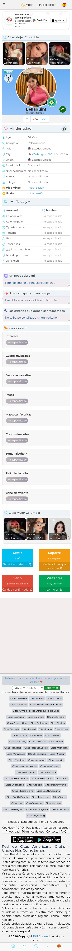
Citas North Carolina (16, 778)
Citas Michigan (59, 747)
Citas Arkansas (19, 704)
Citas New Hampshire (24, 766)
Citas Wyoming (36, 815)
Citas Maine (56, 741)
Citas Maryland (13, 747)
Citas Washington (13, 809)
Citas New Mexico (26, 772)
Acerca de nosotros (55, 827)
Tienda (43, 821)
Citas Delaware (39, 723)
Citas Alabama (18, 698)
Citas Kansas (52, 735)
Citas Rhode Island (23, 790)
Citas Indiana (19, 735)
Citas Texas (59, 797)
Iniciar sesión (47, 5)
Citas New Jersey (50, 766)
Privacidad (13, 831)
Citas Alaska (37, 698)
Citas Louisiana (37, 741)
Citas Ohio (61, 778)
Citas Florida (58, 723)
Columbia (61, 154)
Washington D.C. (42, 154)
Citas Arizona (54, 698)
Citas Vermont (34, 803)
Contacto (52, 831)
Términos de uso (33, 831)
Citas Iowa (36, 735)
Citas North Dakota (42, 778)
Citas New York (47, 772)
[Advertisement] (36, 20)
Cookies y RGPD (13, 827)
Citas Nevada (55, 760)
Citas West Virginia (37, 809)
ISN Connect (42, 936)
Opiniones (57, 821)
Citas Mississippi (37, 753)
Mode (27, 5)
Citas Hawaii (29, 729)
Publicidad (33, 827)
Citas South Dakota (18, 797)
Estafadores (29, 821)
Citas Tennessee (41, 797)
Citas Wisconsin (60, 809)
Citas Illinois (61, 729)
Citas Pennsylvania (55, 784)
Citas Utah (17, 803)
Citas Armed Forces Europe (45, 704)
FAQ (63, 831)
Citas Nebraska (36, 760)
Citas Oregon (34, 784)
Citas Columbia (56, 716)
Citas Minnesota (16, 753)
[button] (4, 4)
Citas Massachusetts (36, 747)
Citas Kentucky (17, 741)
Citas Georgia (11, 729)
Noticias (13, 821)
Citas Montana (17, 760)
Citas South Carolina (48, 790)
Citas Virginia (53, 803)
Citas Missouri (57, 753)
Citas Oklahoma (15, 784)
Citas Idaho (45, 729)
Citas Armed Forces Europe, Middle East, (36, 710)
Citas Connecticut (17, 723)
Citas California (16, 716)
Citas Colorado (36, 716)
